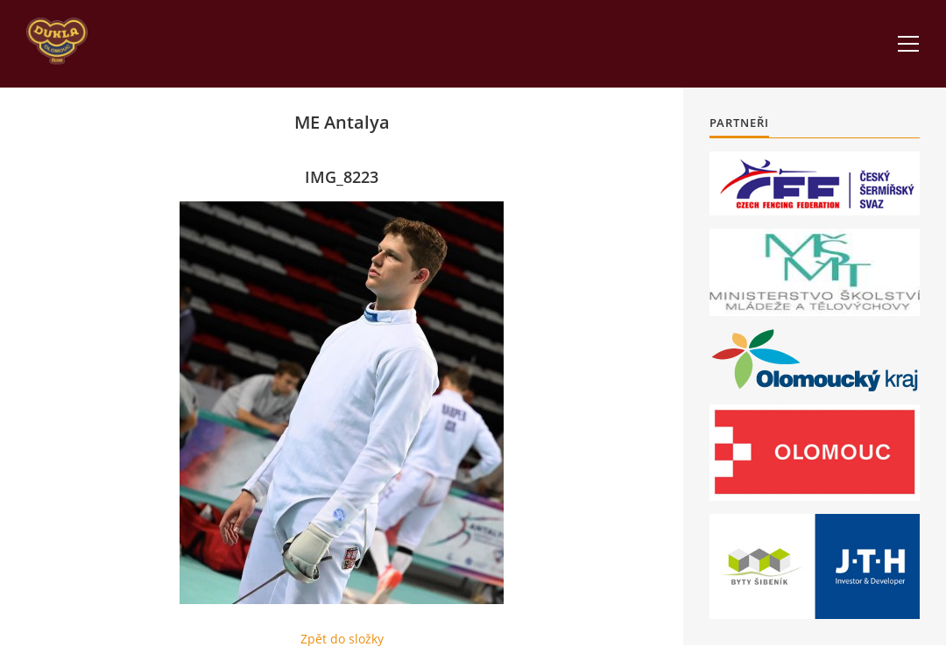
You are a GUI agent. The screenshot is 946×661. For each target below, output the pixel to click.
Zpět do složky (342, 638)
